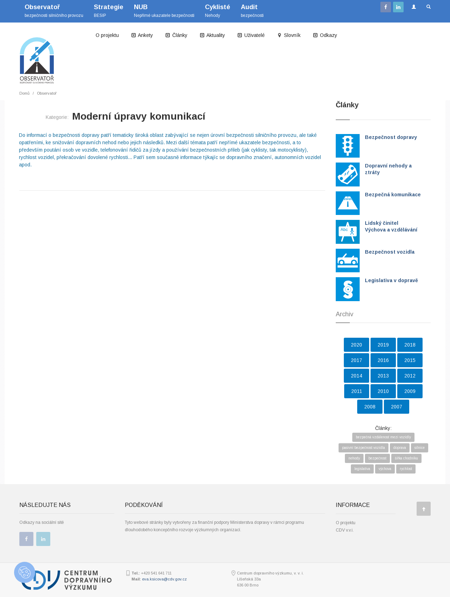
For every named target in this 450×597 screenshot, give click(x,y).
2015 (410, 360)
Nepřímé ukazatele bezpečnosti (164, 11)
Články (176, 35)
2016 (383, 360)
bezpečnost (377, 458)
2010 (383, 391)
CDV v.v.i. (345, 530)
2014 (356, 376)
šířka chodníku (406, 458)
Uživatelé (251, 35)
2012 (410, 376)
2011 (356, 391)
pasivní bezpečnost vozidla (363, 448)
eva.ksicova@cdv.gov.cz (164, 579)
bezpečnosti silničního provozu (54, 11)
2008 (369, 406)
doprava (399, 448)
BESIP (108, 11)
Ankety (142, 35)
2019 (383, 345)
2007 (396, 406)
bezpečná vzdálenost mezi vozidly (383, 437)
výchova (385, 469)
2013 (383, 376)
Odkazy (325, 35)
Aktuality (212, 35)
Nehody (217, 11)
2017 (356, 360)
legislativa (362, 469)
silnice (419, 448)
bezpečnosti (252, 11)
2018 (410, 345)
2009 (410, 391)
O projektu (107, 35)
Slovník (289, 35)
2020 (356, 345)
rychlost (406, 469)
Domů (24, 93)
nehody (354, 458)
